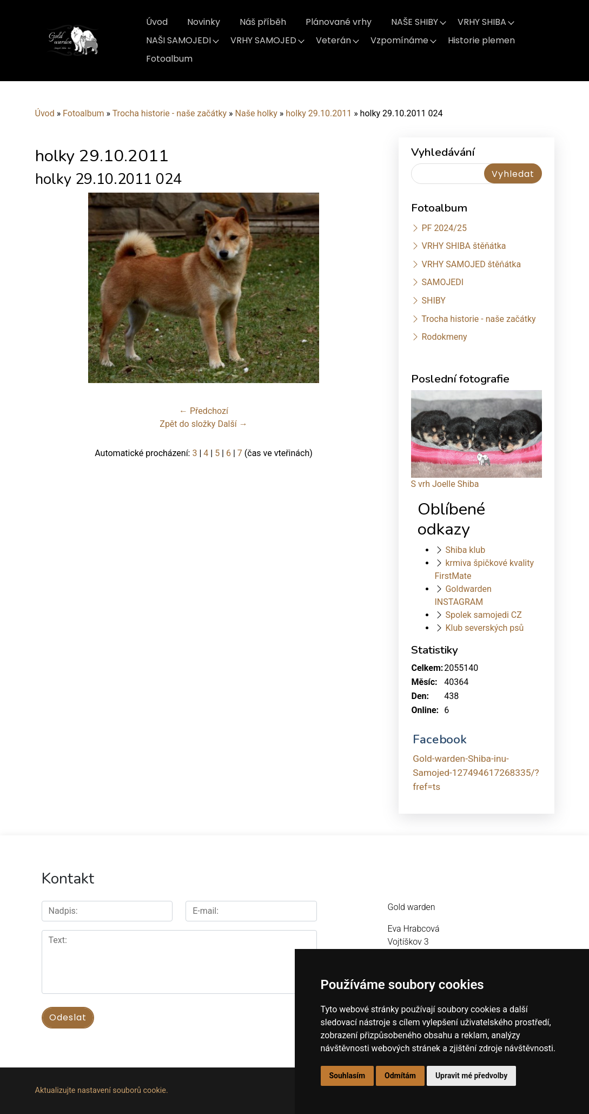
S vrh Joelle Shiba (445, 484)
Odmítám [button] (400, 1075)
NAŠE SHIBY (414, 22)
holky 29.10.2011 (319, 113)
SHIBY (433, 300)
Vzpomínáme (399, 40)
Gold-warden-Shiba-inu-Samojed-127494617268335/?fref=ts (476, 772)
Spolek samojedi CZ (483, 615)
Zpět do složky (187, 424)
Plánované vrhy (339, 22)
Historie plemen (481, 40)
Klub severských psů (484, 628)
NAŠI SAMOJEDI (178, 40)
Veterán (333, 40)
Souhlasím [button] (347, 1075)
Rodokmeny (444, 337)
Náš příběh (263, 22)
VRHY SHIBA (482, 22)
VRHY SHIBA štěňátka (463, 246)
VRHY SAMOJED (263, 40)
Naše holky (257, 113)
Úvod (157, 22)
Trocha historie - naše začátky (169, 113)
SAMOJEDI (442, 282)
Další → (232, 424)
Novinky (203, 22)
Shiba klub (465, 550)
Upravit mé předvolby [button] (471, 1075)
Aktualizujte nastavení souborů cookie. (101, 1090)
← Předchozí (203, 411)
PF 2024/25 (443, 228)
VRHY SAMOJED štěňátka (471, 264)
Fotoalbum (169, 58)
